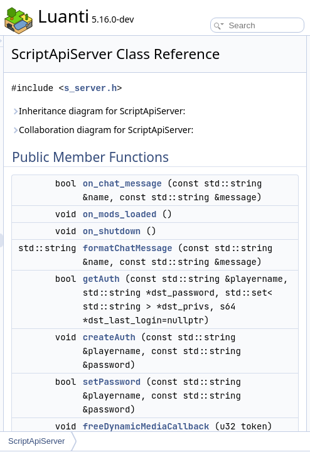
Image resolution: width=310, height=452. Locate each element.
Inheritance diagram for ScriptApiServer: (210, 135)
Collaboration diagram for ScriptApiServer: (214, 168)
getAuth (246, 351)
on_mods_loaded (265, 273)
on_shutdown (257, 290)
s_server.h (236, 106)
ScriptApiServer (36, 441)
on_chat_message (267, 228)
